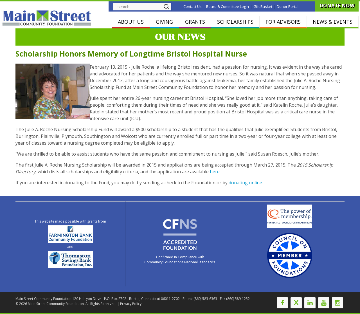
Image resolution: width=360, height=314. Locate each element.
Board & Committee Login (227, 6)
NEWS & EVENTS (332, 21)
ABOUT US (131, 21)
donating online (245, 183)
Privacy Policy (130, 303)
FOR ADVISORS (283, 21)
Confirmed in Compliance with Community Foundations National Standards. (180, 259)
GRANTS (195, 21)
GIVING (164, 21)
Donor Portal (287, 6)
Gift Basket (262, 6)
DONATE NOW (337, 5)
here (215, 172)
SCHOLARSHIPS (235, 21)
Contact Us (192, 6)
